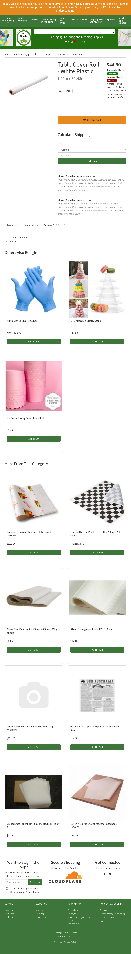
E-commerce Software (62, 942)
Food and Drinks (63, 20)
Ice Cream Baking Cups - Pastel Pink (26, 418)
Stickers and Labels (123, 20)
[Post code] (92, 155)
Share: (65, 91)
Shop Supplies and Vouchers (97, 21)
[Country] (92, 150)
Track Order (9, 913)
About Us (40, 910)
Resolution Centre (12, 917)
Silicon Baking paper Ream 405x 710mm (91, 629)
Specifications (31, 225)
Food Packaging (22, 20)
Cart (74, 42)
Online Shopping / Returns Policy (79, 918)
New (73, 21)
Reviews (54, 225)
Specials (111, 21)
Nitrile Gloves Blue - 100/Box (22, 320)
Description (13, 225)
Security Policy (74, 923)
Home (3, 21)
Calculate (92, 161)
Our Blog (40, 913)
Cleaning (34, 21)
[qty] (92, 144)
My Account (9, 910)
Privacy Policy (32, 891)
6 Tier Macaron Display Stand (85, 320)
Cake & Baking (10, 20)
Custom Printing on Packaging (49, 21)
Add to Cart (92, 120)
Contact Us (41, 917)
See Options (34, 341)
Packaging (82, 21)
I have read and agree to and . (23, 890)
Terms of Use (73, 910)
